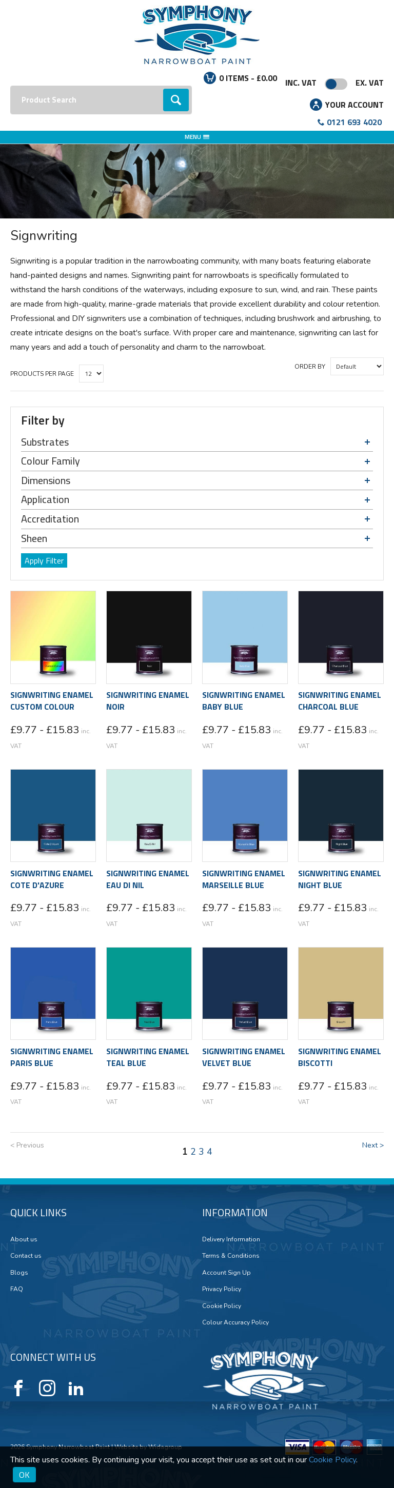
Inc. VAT (301, 82)
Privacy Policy (221, 1289)
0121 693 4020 (354, 122)
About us (23, 1239)
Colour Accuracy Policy (235, 1322)
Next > (373, 1145)
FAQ (16, 1289)
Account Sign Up (226, 1273)
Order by (309, 367)
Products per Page (42, 374)
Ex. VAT (370, 82)
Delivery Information (231, 1239)
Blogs (19, 1273)
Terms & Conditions (231, 1256)
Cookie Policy (221, 1306)
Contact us (26, 1256)
